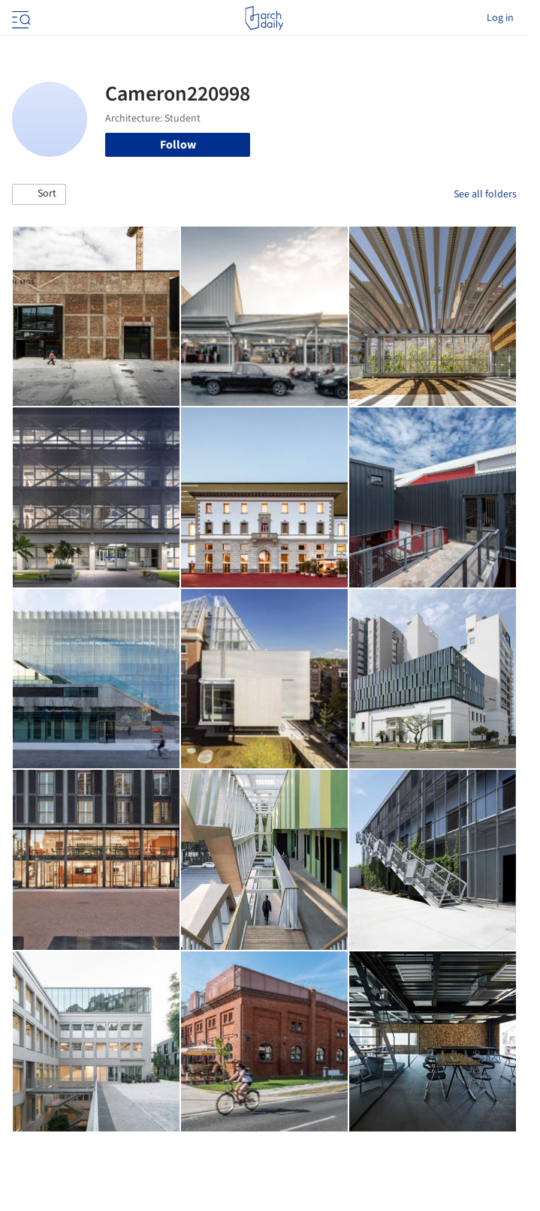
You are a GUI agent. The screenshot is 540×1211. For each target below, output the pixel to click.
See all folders (485, 194)
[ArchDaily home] (264, 18)
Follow (178, 145)
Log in (500, 18)
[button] (39, 194)
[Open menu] (19, 18)
